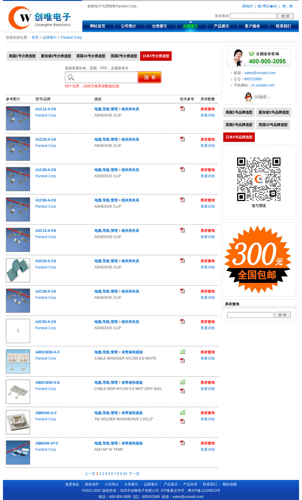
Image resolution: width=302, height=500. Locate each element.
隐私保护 (92, 484)
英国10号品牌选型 (273, 125)
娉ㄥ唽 (287, 6)
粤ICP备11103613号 (204, 490)
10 (125, 474)
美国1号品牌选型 (239, 112)
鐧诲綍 (247, 6)
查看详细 (208, 115)
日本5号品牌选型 (239, 137)
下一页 (134, 474)
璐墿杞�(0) (267, 6)
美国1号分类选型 (22, 56)
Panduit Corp (71, 37)
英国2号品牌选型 (239, 125)
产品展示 (221, 26)
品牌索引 (190, 26)
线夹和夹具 (130, 109)
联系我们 (283, 26)
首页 (35, 37)
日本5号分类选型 (155, 56)
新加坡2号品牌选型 (274, 112)
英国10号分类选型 (90, 56)
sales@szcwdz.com (260, 73)
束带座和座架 (132, 352)
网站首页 (97, 26)
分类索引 (159, 26)
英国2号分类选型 (124, 56)
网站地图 (230, 484)
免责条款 (72, 484)
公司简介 (128, 26)
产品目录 (190, 484)
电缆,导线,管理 (106, 109)
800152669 (253, 79)
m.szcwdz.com (263, 85)
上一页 (90, 474)
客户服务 (252, 26)
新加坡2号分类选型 (56, 56)
